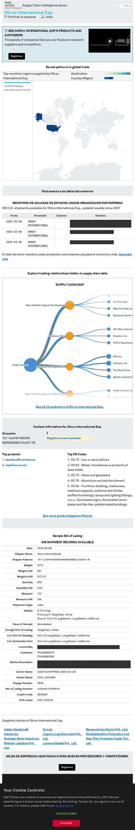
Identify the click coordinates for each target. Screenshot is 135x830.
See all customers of (70, 407)
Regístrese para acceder (64, 438)
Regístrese (17, 56)
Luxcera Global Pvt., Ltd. (60, 743)
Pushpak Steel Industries (21, 738)
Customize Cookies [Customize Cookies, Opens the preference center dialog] (66, 822)
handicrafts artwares (20, 459)
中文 (84, 784)
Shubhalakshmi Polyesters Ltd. (108, 734)
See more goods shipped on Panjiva (67, 515)
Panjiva (13, 5)
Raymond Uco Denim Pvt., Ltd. (107, 729)
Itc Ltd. (48, 729)
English (53, 784)
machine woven (16, 465)
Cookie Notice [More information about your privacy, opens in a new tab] (65, 815)
